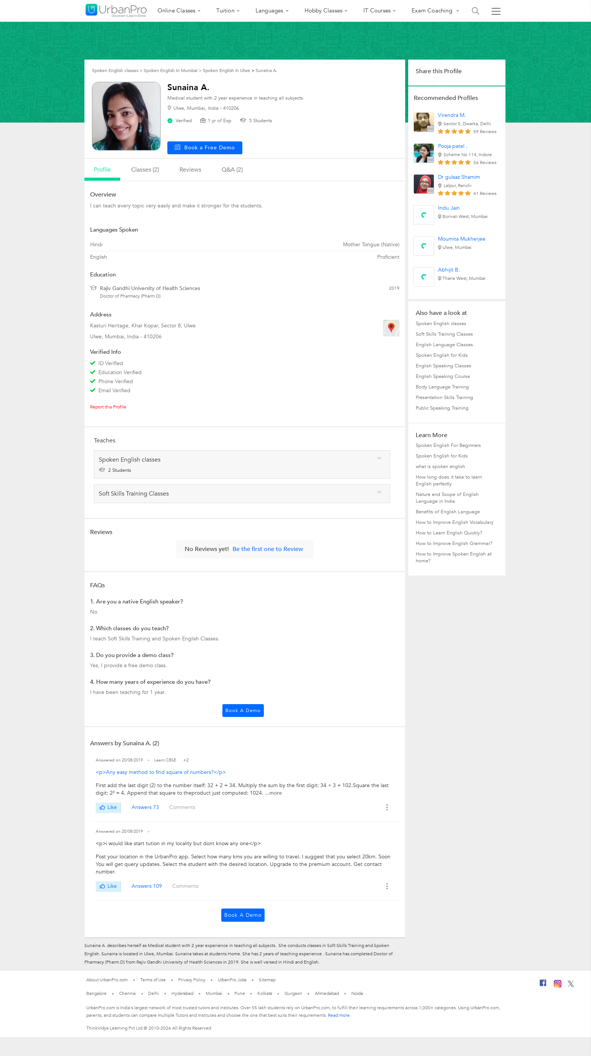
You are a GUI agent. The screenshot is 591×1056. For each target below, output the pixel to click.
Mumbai (214, 993)
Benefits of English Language (448, 511)
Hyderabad (182, 993)
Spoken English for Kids (442, 355)
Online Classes (177, 10)
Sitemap (267, 980)
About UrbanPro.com (107, 980)
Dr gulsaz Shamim (459, 177)
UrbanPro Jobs (232, 980)
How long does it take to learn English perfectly (449, 480)
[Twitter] (571, 985)
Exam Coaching (433, 10)
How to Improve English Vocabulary (454, 522)
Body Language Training (442, 387)
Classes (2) (145, 170)
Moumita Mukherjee (461, 239)
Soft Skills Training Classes (444, 334)
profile (102, 170)
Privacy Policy (191, 980)
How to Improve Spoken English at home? (453, 557)
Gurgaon (293, 993)
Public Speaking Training (442, 408)
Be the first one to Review (268, 549)
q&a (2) (232, 170)
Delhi (153, 993)
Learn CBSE (166, 760)
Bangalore (96, 993)
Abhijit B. (449, 269)
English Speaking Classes (443, 365)
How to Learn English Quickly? (449, 533)
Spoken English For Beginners (448, 445)
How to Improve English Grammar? (454, 543)
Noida (357, 993)
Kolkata (264, 993)
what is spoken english (440, 466)
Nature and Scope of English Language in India (447, 498)
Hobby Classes (324, 10)
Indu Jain (449, 208)
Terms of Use (153, 980)
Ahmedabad (327, 993)
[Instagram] (558, 986)
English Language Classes (444, 344)
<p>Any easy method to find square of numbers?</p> (161, 772)
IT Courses (376, 10)
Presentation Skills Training (444, 397)
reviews (190, 170)
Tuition (225, 10)
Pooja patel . (452, 146)
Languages (269, 10)
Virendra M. (452, 115)
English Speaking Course (443, 376)
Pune (239, 993)
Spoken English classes (441, 323)
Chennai (127, 993)
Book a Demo (243, 710)
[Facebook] (543, 986)
